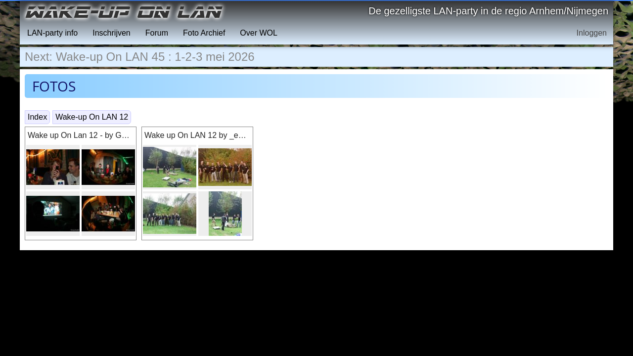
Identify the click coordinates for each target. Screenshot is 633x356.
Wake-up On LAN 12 (91, 117)
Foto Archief (204, 33)
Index (37, 117)
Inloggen (592, 33)
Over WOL (258, 33)
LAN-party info (52, 33)
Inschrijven (111, 33)
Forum (156, 33)
